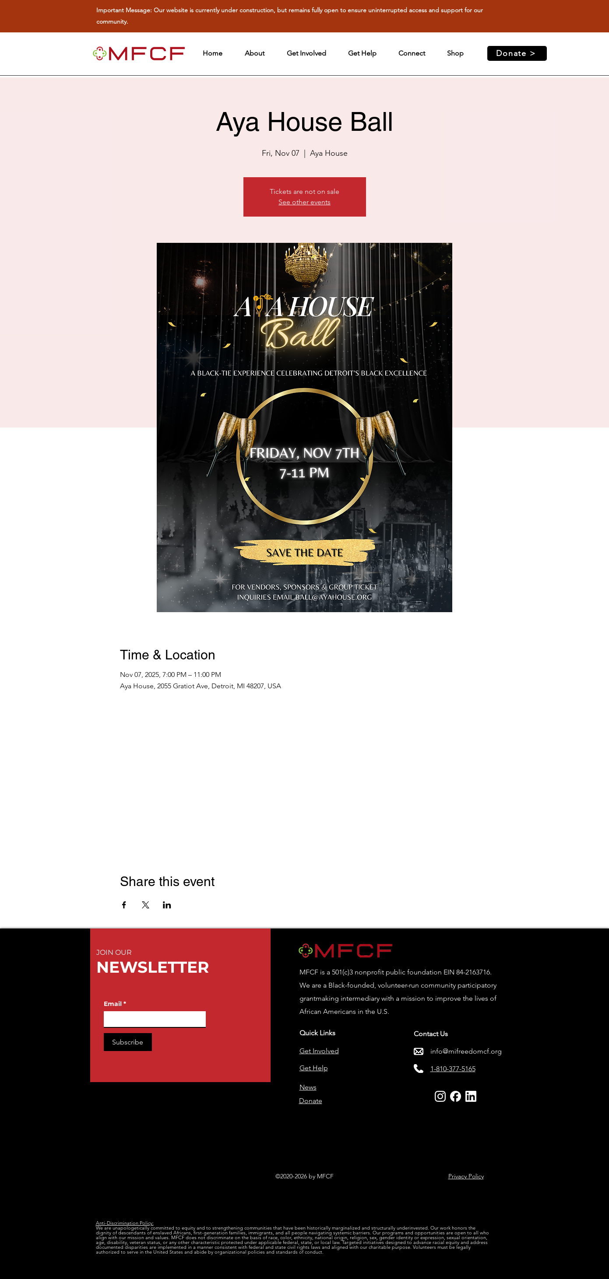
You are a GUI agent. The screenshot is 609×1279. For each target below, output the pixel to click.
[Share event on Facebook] (124, 904)
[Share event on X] (145, 904)
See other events (304, 202)
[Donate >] (517, 53)
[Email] (152, 1019)
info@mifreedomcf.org (466, 1051)
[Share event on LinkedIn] (167, 904)
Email (115, 1004)
